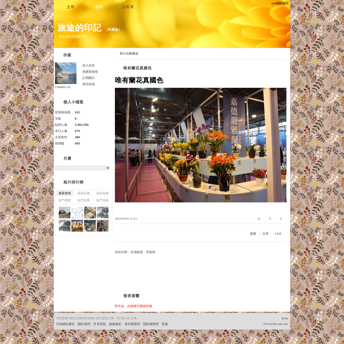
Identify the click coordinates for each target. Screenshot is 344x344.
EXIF (278, 233)
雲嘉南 (150, 252)
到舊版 (113, 29)
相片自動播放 (129, 53)
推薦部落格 (90, 71)
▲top (284, 318)
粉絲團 (60, 340)
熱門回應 (83, 200)
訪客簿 (128, 7)
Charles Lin (63, 87)
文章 (70, 7)
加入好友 (88, 65)
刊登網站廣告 (65, 324)
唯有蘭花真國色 (137, 68)
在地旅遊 (136, 252)
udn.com (283, 324)
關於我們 (84, 324)
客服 (165, 324)
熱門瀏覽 (65, 200)
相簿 (99, 7)
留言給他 (88, 84)
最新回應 (83, 193)
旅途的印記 (79, 28)
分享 (265, 233)
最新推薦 (102, 193)
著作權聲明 (132, 324)
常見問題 (99, 324)
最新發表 (65, 193)
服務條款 (115, 324)
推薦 (253, 233)
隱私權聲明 (151, 324)
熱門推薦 (102, 200)
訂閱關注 (88, 78)
